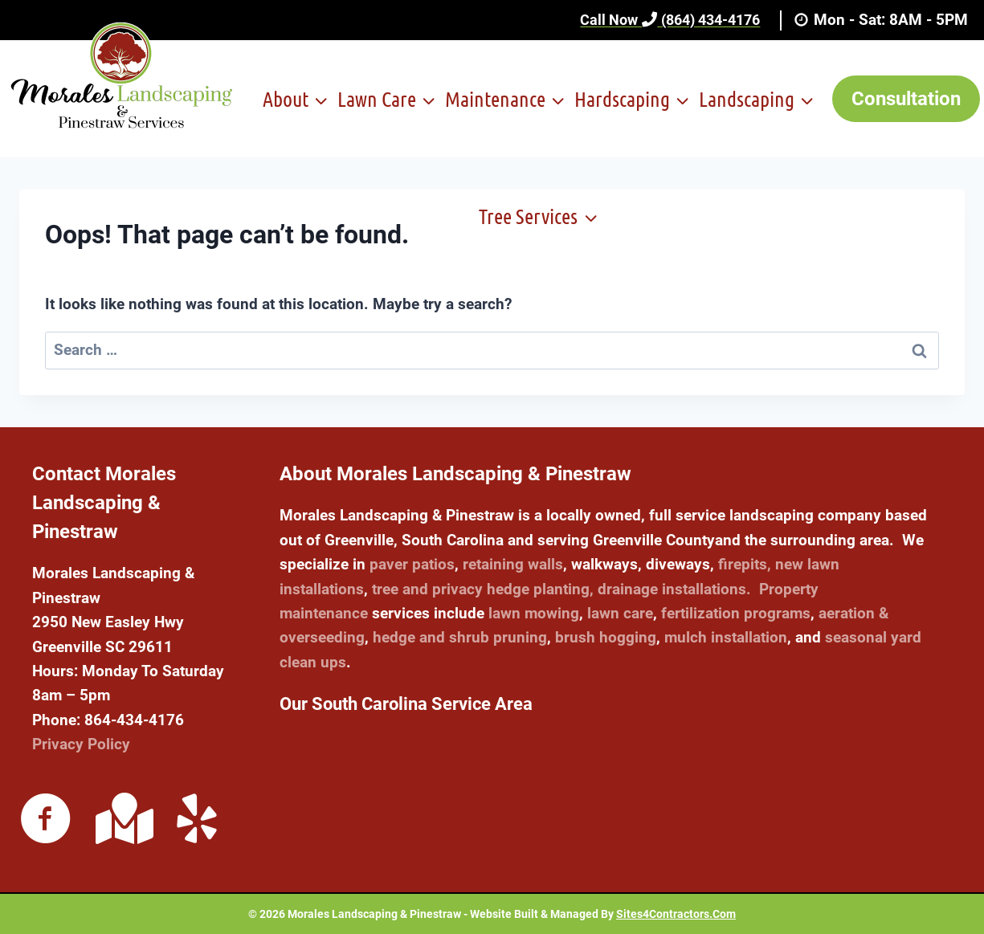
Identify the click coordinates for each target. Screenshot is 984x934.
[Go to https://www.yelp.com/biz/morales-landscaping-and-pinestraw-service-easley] (197, 820)
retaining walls (513, 564)
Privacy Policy (81, 744)
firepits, (744, 564)
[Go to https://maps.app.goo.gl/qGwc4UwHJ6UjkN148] (121, 819)
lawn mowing (533, 613)
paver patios (412, 564)
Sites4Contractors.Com (676, 913)
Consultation (906, 99)
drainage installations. (674, 589)
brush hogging (605, 637)
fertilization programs (735, 613)
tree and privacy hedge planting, (483, 589)
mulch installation (725, 637)
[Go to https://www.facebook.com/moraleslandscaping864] (45, 820)
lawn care (620, 613)
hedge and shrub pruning (460, 637)
